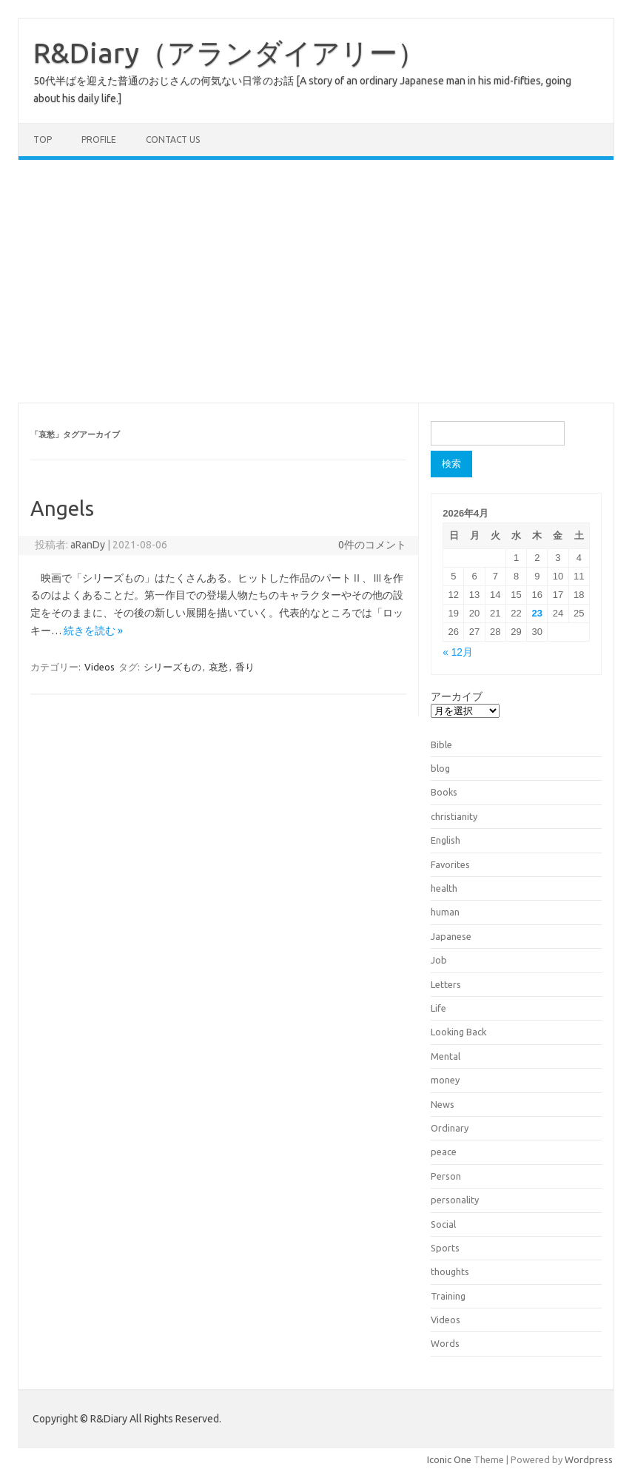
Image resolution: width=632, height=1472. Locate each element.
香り (245, 667)
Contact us (173, 139)
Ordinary (449, 1128)
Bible (441, 744)
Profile (98, 139)
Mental (445, 1056)
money (445, 1080)
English (445, 840)
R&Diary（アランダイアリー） (229, 52)
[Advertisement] (316, 281)
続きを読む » (93, 630)
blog (440, 768)
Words (445, 1343)
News (442, 1104)
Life (438, 1008)
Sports (445, 1248)
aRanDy (87, 545)
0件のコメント (372, 545)
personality (455, 1199)
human (445, 912)
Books (444, 792)
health (444, 888)
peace (444, 1151)
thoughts (450, 1271)
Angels (62, 508)
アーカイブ (457, 696)
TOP (42, 139)
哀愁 (218, 667)
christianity (454, 816)
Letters (446, 984)
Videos (99, 667)
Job (439, 960)
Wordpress (589, 1459)
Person (446, 1176)
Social (443, 1224)
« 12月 (458, 652)
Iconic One (449, 1459)
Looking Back (458, 1031)
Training (448, 1296)
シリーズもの (172, 667)
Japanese (451, 936)
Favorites (450, 864)
